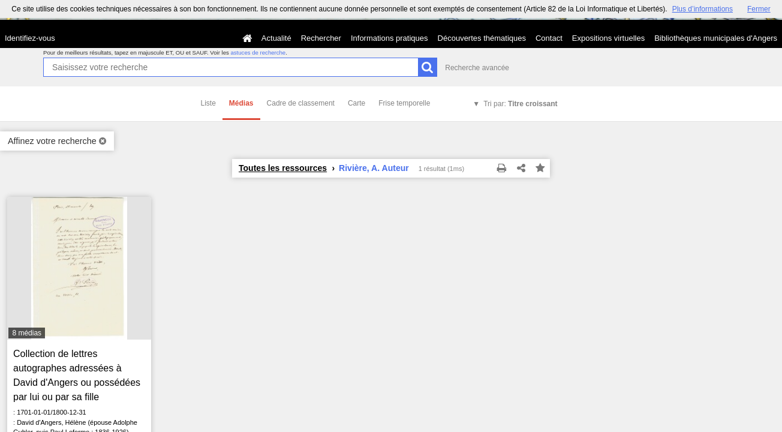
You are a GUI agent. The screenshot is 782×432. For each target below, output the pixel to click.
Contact (549, 38)
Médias (241, 103)
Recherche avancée (477, 68)
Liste (208, 103)
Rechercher (321, 38)
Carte (356, 103)
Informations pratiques (389, 38)
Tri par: (520, 104)
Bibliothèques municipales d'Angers (715, 38)
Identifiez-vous (30, 38)
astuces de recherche (257, 52)
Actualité (276, 38)
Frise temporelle (404, 103)
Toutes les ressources (283, 168)
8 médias (26, 333)
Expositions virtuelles (608, 38)
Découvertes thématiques (482, 38)
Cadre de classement (301, 103)
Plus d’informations (702, 9)
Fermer (759, 9)
